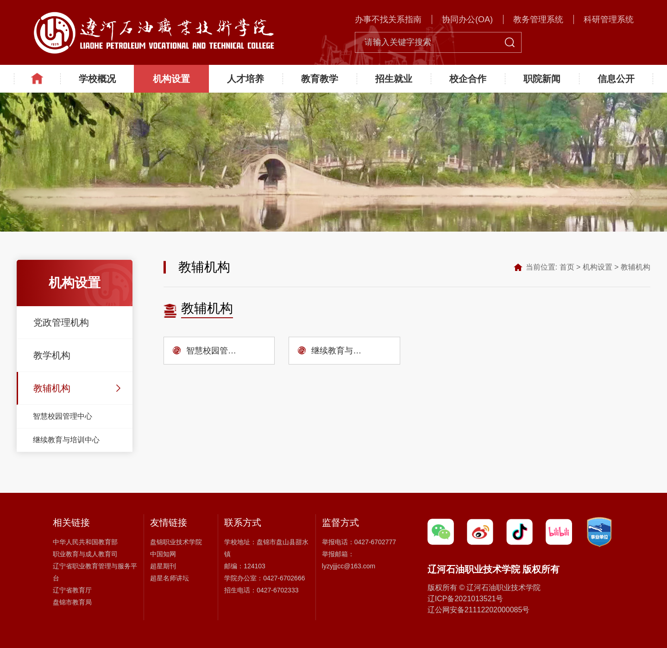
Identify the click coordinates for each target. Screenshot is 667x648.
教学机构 (51, 355)
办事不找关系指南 (388, 19)
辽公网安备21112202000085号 (479, 610)
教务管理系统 (538, 19)
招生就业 (393, 79)
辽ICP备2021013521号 (465, 599)
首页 (567, 267)
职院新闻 (541, 79)
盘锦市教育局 (72, 602)
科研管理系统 (609, 19)
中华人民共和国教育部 (85, 542)
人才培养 (245, 79)
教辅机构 (51, 388)
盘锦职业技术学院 (176, 542)
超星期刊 (163, 566)
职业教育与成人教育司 (85, 554)
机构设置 (171, 79)
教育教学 (319, 79)
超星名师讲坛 (169, 578)
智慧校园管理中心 (62, 416)
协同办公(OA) (467, 19)
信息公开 (616, 79)
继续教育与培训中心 (66, 440)
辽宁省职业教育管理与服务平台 (95, 572)
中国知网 (163, 554)
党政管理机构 (61, 322)
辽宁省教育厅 (72, 590)
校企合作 (467, 79)
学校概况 (97, 79)
